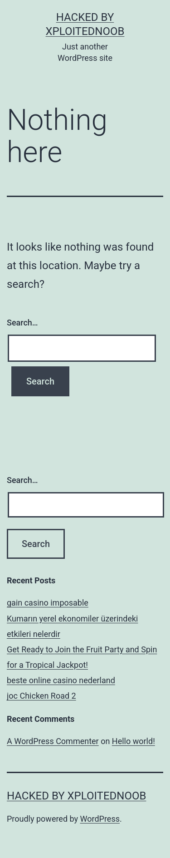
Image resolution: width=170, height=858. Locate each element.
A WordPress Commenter (53, 741)
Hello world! (133, 741)
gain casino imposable (47, 602)
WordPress (100, 818)
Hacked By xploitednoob (76, 795)
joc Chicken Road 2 (41, 695)
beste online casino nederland (61, 680)
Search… (22, 322)
